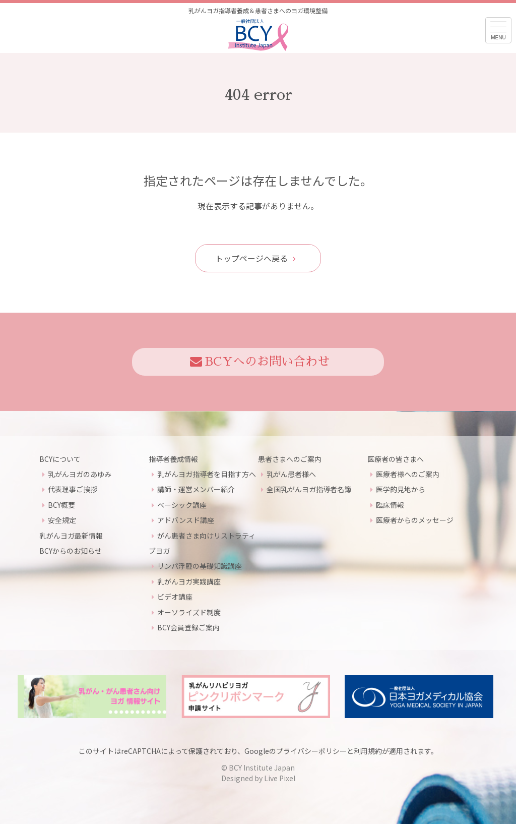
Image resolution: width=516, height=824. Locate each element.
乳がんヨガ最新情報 (71, 536)
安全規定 (62, 520)
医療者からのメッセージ (415, 520)
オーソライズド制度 (189, 612)
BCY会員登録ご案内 (188, 627)
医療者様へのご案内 (407, 474)
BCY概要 (61, 505)
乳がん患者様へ (291, 474)
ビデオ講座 (174, 597)
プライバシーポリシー (311, 751)
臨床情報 (390, 505)
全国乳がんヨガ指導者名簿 (309, 489)
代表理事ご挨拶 (72, 489)
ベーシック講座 (182, 505)
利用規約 (368, 751)
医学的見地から (400, 489)
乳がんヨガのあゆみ (79, 474)
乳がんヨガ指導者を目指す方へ (206, 474)
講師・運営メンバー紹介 (196, 489)
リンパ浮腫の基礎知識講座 (199, 566)
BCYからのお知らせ (70, 551)
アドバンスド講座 (185, 520)
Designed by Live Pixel (258, 778)
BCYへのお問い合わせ (260, 362)
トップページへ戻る (255, 258)
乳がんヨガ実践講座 (189, 581)
